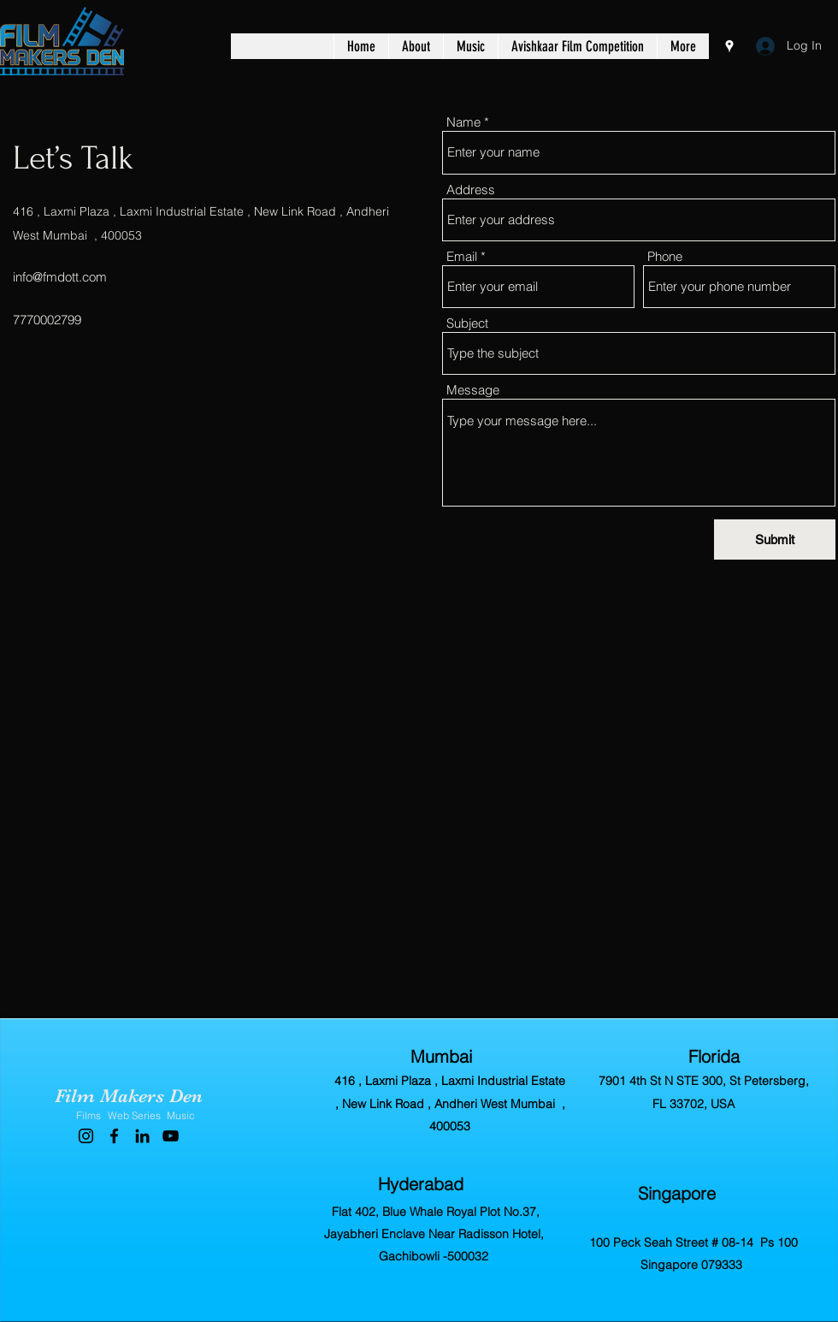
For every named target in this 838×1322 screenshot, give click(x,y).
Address (470, 189)
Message (472, 389)
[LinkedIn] (142, 1136)
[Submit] (774, 539)
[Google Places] (729, 46)
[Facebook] (114, 1136)
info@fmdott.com (60, 277)
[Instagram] (86, 1136)
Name (463, 122)
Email (461, 256)
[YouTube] (170, 1136)
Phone (664, 256)
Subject (467, 323)
